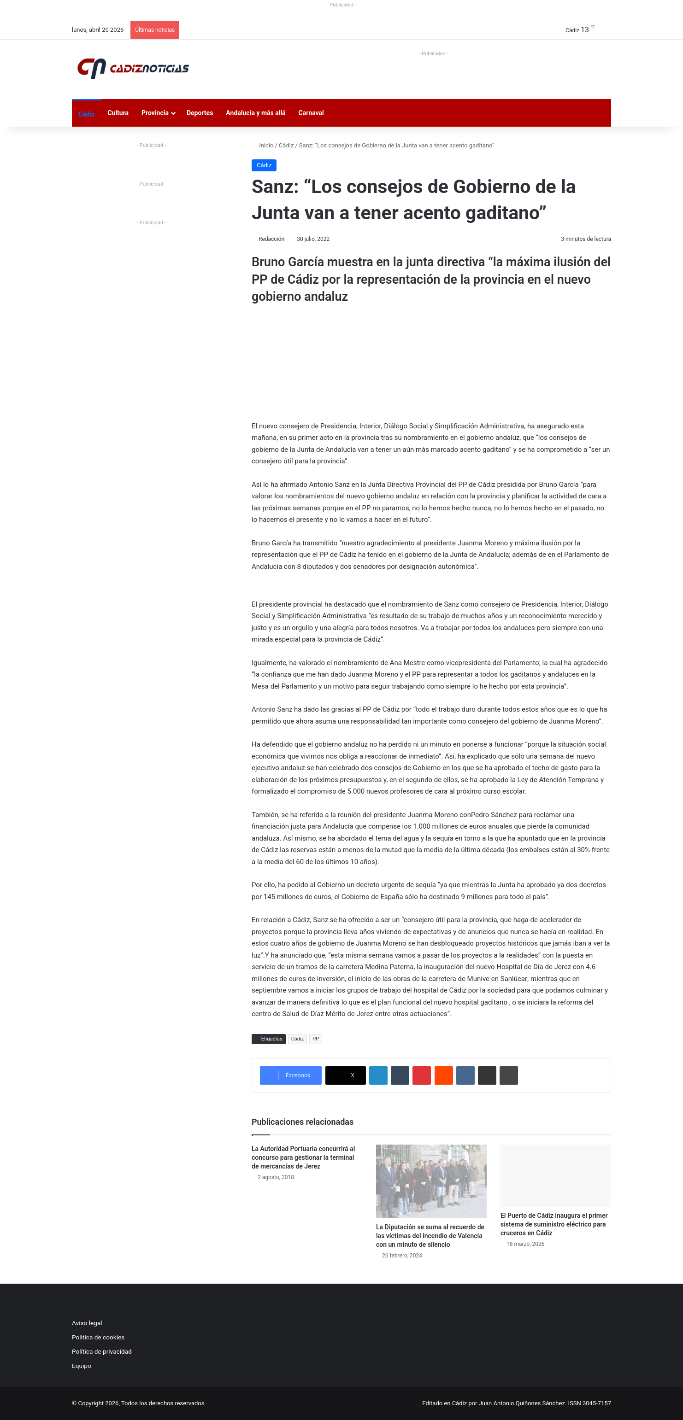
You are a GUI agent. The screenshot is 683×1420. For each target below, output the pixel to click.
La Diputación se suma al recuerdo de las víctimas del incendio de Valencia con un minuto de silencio (430, 1235)
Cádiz (86, 114)
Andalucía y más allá (255, 113)
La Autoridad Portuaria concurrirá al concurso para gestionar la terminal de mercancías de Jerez (303, 1157)
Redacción (271, 239)
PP (315, 1039)
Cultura (118, 113)
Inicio (262, 145)
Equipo (81, 1365)
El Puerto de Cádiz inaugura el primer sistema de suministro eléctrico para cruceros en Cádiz (554, 1224)
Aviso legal (87, 1323)
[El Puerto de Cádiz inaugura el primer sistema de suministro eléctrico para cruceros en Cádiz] (555, 1176)
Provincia (155, 113)
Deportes (200, 113)
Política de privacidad (102, 1351)
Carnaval (311, 113)
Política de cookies (98, 1337)
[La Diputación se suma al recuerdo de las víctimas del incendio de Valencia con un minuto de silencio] (431, 1181)
